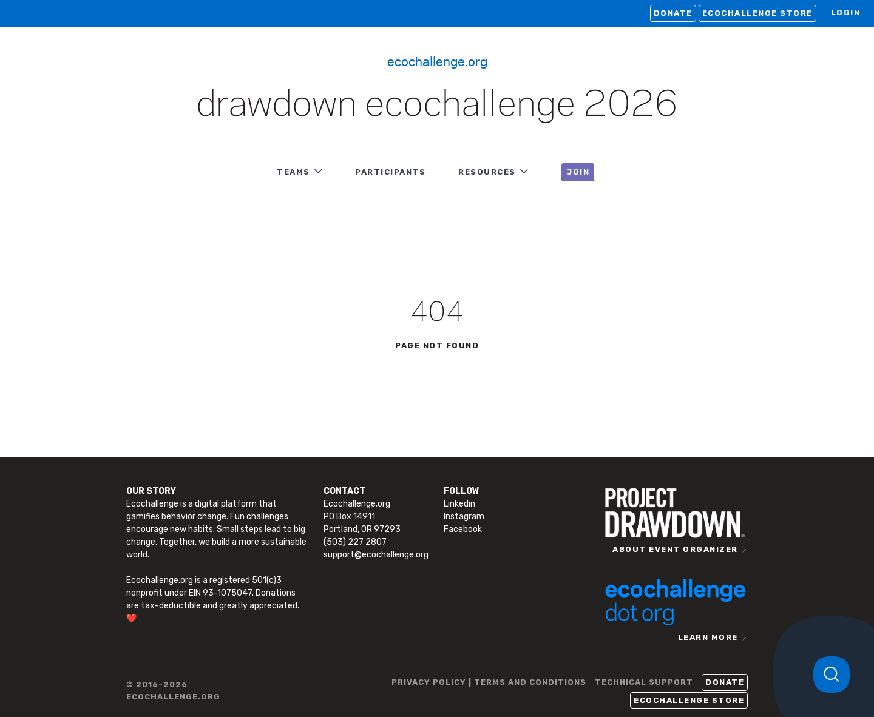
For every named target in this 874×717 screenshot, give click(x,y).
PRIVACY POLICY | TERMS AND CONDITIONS (488, 682)
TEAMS (293, 172)
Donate (673, 13)
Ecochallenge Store (757, 13)
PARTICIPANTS (390, 172)
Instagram (464, 516)
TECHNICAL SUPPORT (644, 682)
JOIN (577, 172)
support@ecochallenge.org (376, 555)
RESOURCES (487, 172)
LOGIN (846, 12)
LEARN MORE (708, 637)
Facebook (463, 529)
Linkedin (459, 504)
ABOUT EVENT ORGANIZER (675, 549)
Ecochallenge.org (437, 60)
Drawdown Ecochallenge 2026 (437, 106)
